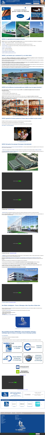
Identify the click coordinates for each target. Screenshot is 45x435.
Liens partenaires (33, 413)
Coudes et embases (3, 419)
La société (3, 5)
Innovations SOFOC (9, 5)
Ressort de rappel (17, 419)
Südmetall (16, 5)
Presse (25, 5)
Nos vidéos (21, 5)
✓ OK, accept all (32, 433)
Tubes (2, 418)
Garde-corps (2, 420)
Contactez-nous (36, 3)
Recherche (24, 3)
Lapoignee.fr (14, 406)
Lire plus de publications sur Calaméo (22, 389)
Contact (29, 5)
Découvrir (18, 3)
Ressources (16, 417)
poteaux (2, 417)
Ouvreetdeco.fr (37, 406)
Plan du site (21, 3)
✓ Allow (20, 199)
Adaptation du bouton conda (18, 418)
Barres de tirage (3, 422)
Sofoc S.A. (6, 406)
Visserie (2, 421)
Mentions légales (36, 413)
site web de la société (11, 209)
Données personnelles (41, 413)
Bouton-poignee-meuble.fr (29, 406)
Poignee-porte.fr (22, 406)
